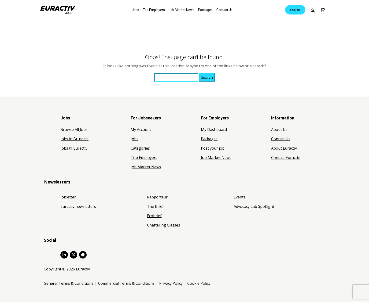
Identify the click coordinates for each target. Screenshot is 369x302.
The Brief (155, 206)
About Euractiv (284, 148)
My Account (141, 129)
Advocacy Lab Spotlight (254, 206)
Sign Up (295, 10)
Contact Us (224, 10)
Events (239, 197)
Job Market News (181, 10)
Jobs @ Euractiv (73, 148)
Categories (140, 148)
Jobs (135, 10)
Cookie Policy (198, 283)
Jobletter (68, 197)
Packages (205, 10)
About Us (279, 129)
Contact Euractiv (285, 157)
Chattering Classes (163, 225)
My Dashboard (214, 129)
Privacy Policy (171, 283)
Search (207, 77)
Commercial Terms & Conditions (126, 283)
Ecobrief (154, 215)
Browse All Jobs (74, 129)
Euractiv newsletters (78, 206)
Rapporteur (157, 197)
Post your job (213, 148)
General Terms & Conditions (68, 283)
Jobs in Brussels (74, 138)
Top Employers (154, 10)
